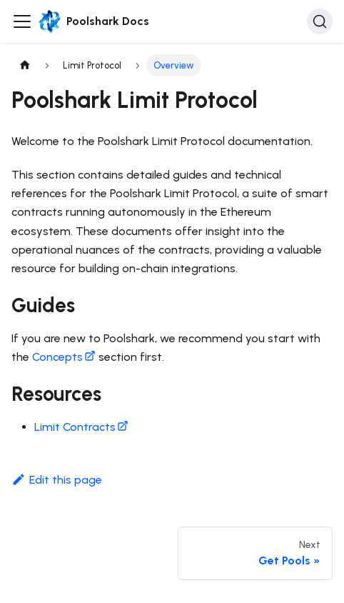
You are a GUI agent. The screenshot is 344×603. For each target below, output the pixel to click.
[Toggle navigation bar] (22, 21)
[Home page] (25, 65)
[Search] (320, 21)
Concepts (64, 357)
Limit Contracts (81, 427)
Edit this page (56, 480)
